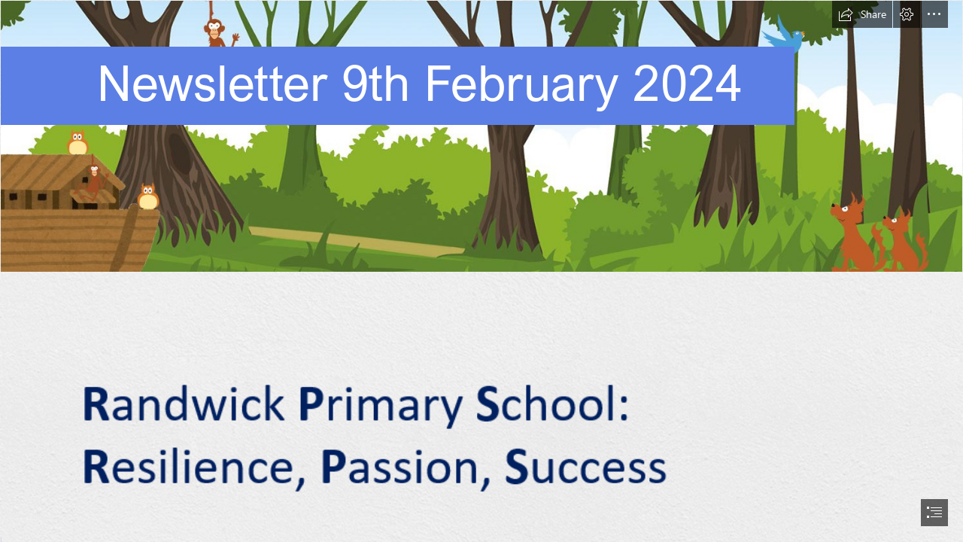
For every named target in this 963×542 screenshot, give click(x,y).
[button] (862, 14)
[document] (481, 271)
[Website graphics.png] (481, 136)
